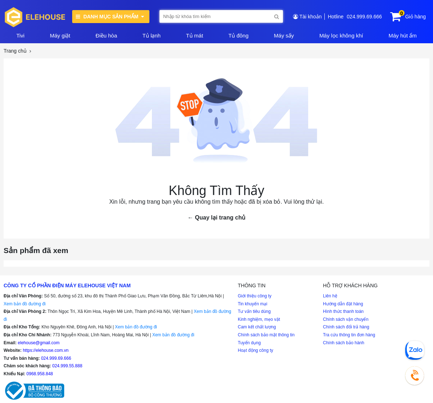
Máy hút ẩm (403, 35)
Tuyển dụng (249, 342)
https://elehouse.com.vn (46, 350)
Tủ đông (238, 35)
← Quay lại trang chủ (216, 217)
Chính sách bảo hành (343, 342)
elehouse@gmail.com (39, 342)
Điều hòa (106, 35)
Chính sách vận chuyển (345, 319)
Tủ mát (194, 35)
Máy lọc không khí (341, 35)
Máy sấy (284, 35)
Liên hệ (330, 295)
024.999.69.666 (364, 16)
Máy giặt (60, 35)
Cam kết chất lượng (257, 326)
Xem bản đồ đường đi (24, 303)
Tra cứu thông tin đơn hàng (349, 334)
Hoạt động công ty (255, 350)
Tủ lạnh (152, 35)
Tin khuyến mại (252, 303)
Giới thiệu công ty (254, 295)
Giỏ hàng (415, 16)
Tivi (20, 35)
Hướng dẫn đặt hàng (343, 303)
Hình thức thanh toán (343, 311)
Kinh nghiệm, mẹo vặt (259, 319)
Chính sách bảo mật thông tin (266, 334)
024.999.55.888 (67, 365)
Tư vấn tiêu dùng (254, 311)
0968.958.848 (39, 373)
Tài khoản (310, 16)
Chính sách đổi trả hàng (346, 326)
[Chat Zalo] (414, 350)
